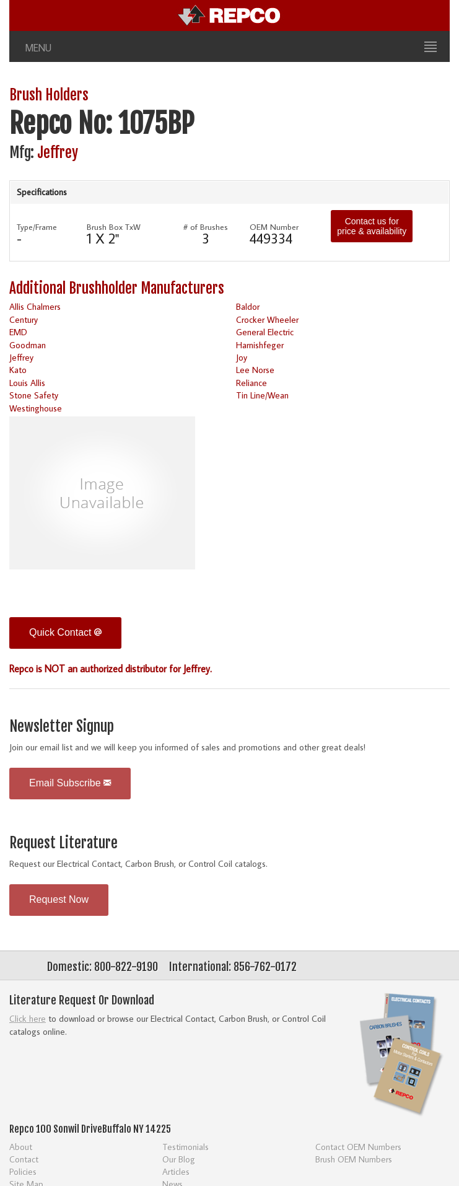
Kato (18, 370)
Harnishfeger (260, 345)
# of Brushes (205, 226)
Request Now (59, 899)
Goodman (27, 345)
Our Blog (178, 1159)
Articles (176, 1171)
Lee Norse (255, 370)
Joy (241, 357)
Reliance (251, 383)
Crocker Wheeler (267, 319)
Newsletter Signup (61, 727)
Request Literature (63, 843)
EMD (18, 332)
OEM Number (274, 226)
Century (23, 319)
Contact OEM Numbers (358, 1147)
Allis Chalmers (35, 306)
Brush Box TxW (114, 226)
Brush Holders (49, 95)
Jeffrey (57, 153)
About (20, 1147)
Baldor (248, 306)
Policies (23, 1171)
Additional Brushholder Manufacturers (116, 288)
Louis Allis (27, 383)
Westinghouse (35, 408)
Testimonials (185, 1147)
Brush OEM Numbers (353, 1159)
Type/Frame (37, 226)
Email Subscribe (70, 783)
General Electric (265, 332)
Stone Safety (33, 395)
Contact (23, 1159)
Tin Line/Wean (262, 395)
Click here (27, 1018)
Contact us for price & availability (371, 226)
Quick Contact (65, 632)
